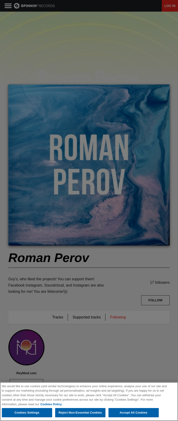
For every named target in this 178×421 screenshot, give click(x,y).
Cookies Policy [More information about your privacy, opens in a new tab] (51, 404)
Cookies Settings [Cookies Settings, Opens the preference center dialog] (26, 412)
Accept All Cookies (133, 412)
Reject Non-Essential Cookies (80, 412)
